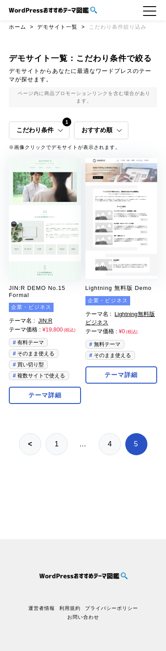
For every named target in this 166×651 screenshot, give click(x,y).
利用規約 (70, 608)
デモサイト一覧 (57, 27)
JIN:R (45, 320)
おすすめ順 (102, 130)
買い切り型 (30, 365)
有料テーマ (30, 342)
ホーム (17, 27)
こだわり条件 (42, 127)
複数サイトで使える (40, 376)
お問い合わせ (83, 617)
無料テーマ (106, 344)
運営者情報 (41, 608)
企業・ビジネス (31, 307)
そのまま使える (35, 353)
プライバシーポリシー (111, 608)
